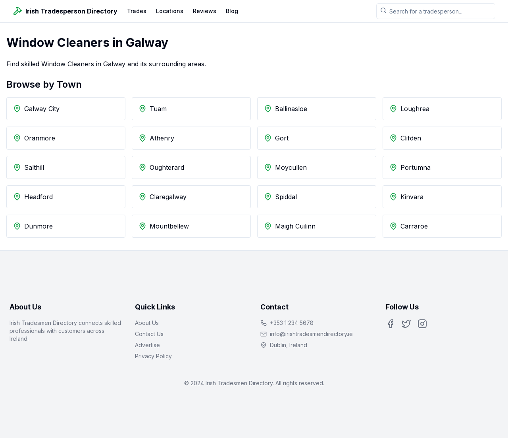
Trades (136, 11)
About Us (147, 322)
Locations (169, 11)
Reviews (204, 11)
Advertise (147, 345)
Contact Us (149, 333)
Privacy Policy (153, 356)
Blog (232, 11)
